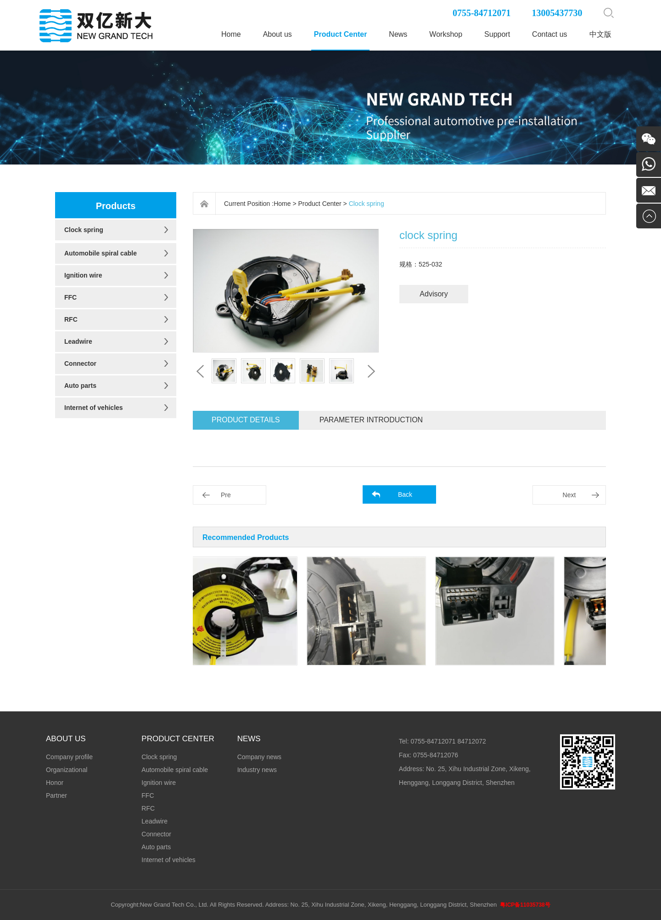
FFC (70, 297)
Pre (226, 495)
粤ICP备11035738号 (525, 905)
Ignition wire (83, 275)
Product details (246, 420)
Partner (56, 795)
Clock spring (83, 229)
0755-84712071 (482, 13)
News (398, 34)
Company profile (69, 757)
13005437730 (557, 13)
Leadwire (78, 341)
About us (277, 34)
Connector (80, 363)
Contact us (549, 34)
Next (569, 495)
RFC (71, 319)
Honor (54, 782)
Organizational (66, 769)
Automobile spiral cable (100, 253)
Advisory (434, 294)
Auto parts (80, 385)
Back (405, 494)
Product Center (340, 34)
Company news (259, 757)
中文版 (600, 34)
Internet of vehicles (93, 407)
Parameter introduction (371, 420)
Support (497, 34)
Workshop (445, 34)
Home (231, 34)
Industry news (257, 769)
